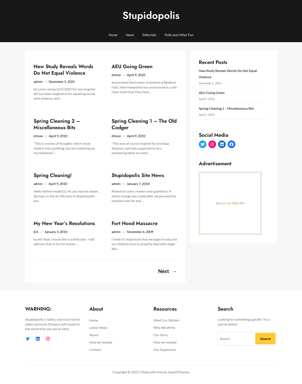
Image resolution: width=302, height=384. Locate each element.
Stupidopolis (151, 15)
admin (38, 81)
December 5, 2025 (62, 81)
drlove (116, 75)
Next (167, 271)
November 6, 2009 (140, 232)
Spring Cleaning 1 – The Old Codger (144, 124)
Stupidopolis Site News (138, 175)
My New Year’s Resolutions (64, 223)
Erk (36, 232)
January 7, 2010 (138, 184)
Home (113, 35)
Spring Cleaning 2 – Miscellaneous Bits (57, 124)
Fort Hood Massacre (135, 223)
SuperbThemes (179, 372)
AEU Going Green (132, 66)
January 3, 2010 (55, 232)
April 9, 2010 (136, 75)
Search (265, 339)
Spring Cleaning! (53, 175)
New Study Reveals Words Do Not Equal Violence (63, 69)
